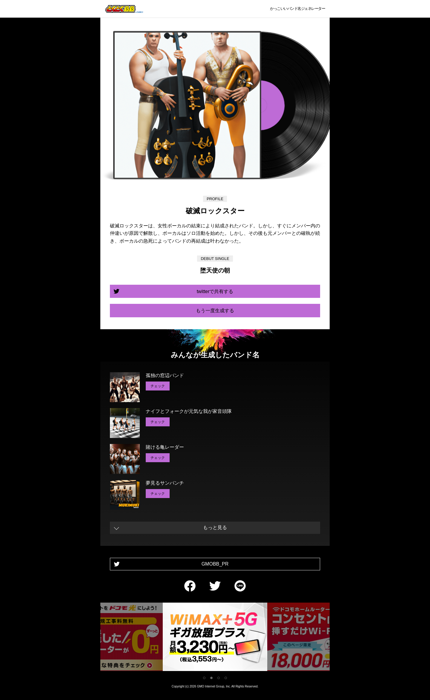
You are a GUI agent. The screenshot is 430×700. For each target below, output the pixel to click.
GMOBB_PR (215, 563)
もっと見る (215, 527)
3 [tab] (218, 677)
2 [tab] (211, 677)
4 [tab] (225, 677)
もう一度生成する (215, 310)
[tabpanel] (115, 638)
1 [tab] (204, 677)
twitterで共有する (215, 291)
